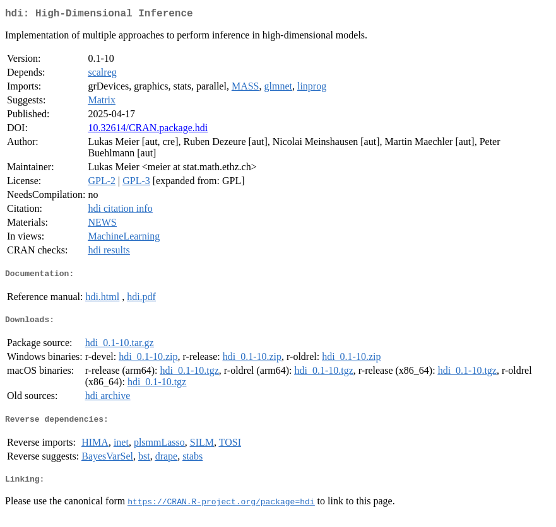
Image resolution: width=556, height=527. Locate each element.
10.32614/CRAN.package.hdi (148, 130)
